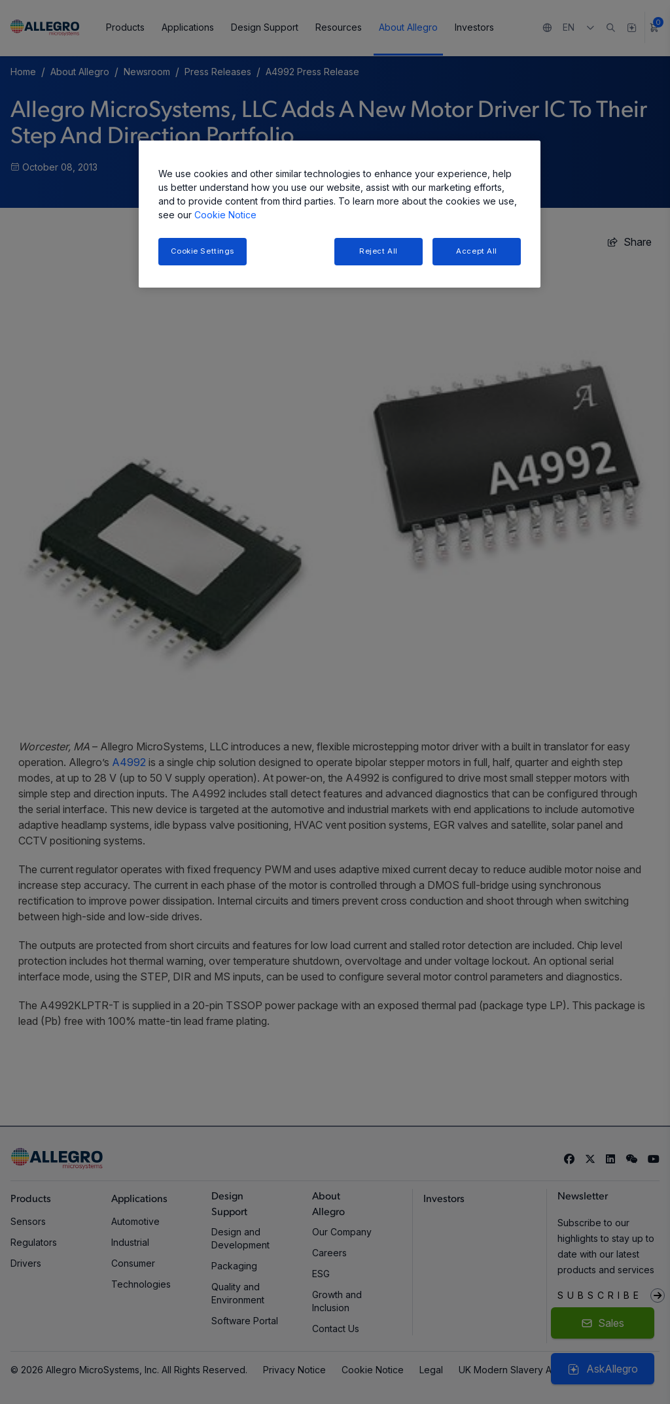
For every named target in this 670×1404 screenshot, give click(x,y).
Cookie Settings (203, 251)
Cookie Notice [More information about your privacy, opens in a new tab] (225, 214)
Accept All (476, 251)
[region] (339, 214)
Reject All (378, 251)
